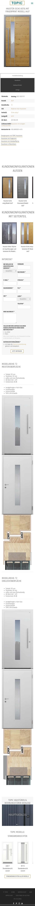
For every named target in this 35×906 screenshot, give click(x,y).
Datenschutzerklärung (12, 342)
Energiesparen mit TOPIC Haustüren (11, 136)
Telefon (21, 304)
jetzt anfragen (17, 351)
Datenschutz (22, 892)
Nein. (5, 334)
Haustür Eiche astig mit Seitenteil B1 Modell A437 (28, 249)
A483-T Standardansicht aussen (8, 868)
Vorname (21, 264)
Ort (5, 296)
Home (13, 892)
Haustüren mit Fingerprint (8, 138)
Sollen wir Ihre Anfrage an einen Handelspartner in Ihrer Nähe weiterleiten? (14, 328)
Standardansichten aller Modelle (17, 876)
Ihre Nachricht (9, 312)
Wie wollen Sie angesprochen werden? (8, 266)
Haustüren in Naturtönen (8, 144)
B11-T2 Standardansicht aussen (23, 868)
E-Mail (6, 280)
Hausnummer (8, 288)
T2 (11, 105)
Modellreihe (17, 80)
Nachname (22, 272)
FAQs (17, 157)
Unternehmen (17, 161)
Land (20, 296)
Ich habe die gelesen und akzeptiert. (14, 345)
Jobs (17, 153)
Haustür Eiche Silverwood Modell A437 (22, 203)
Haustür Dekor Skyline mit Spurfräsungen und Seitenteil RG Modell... (9, 249)
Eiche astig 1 (14, 112)
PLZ (19, 288)
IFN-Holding (18, 899)
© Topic (5, 892)
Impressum (9, 895)
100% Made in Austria (22, 895)
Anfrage (17, 90)
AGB (30, 892)
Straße (21, 280)
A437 (12, 101)
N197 (12, 116)
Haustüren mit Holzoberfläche (10, 141)
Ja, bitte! (6, 332)
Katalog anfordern (17, 85)
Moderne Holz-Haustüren (18, 109)
